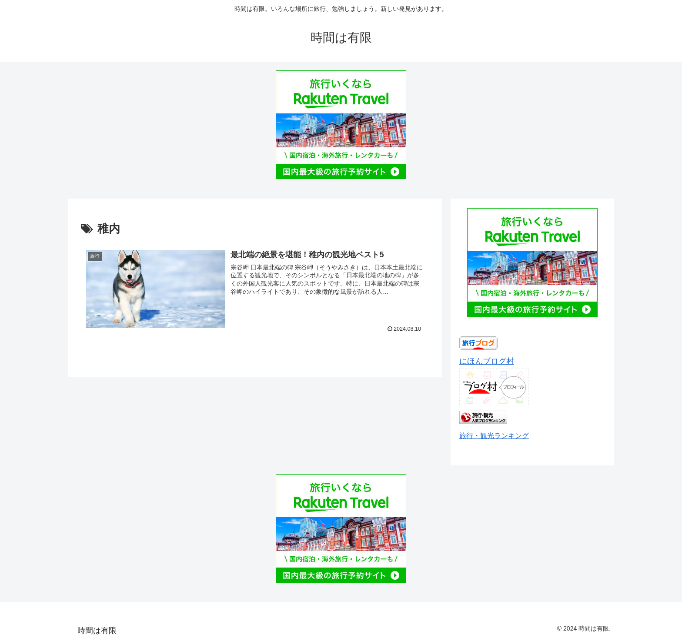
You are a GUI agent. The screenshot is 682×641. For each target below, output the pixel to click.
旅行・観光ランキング (494, 435)
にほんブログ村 (486, 361)
